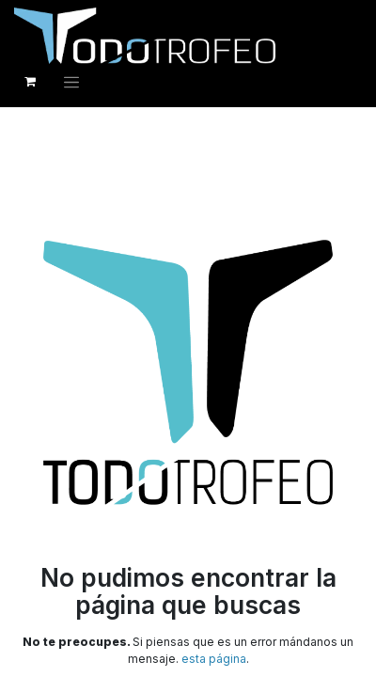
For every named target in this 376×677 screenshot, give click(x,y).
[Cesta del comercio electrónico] (30, 82)
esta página (213, 659)
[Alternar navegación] (71, 82)
